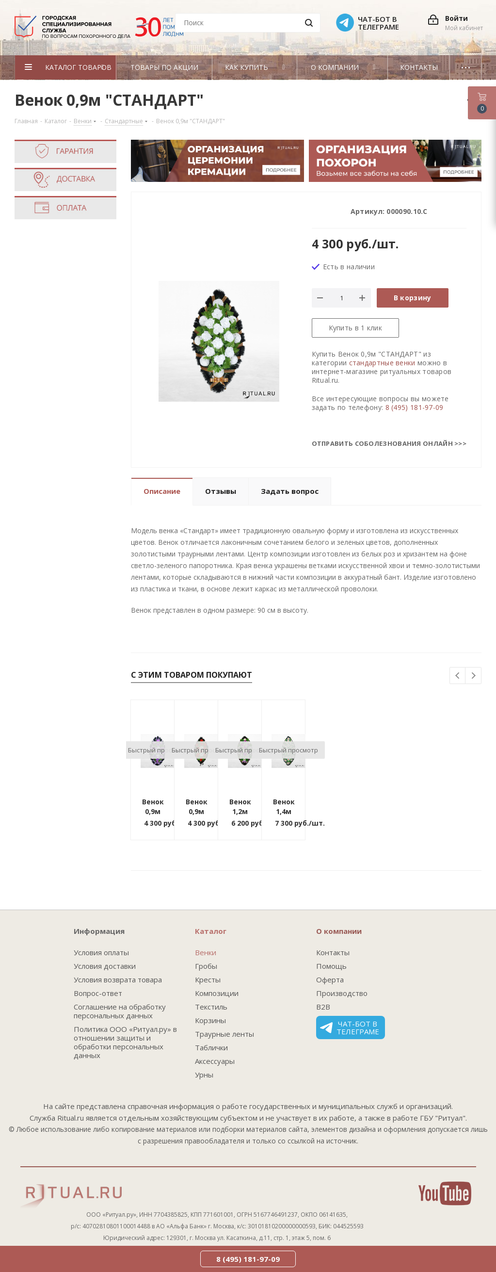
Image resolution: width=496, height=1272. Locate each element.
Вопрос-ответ (98, 993)
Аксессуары (215, 1061)
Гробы (206, 966)
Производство (342, 993)
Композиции (217, 993)
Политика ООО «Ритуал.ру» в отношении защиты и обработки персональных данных (125, 1042)
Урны (204, 1074)
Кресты (208, 979)
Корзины (210, 1020)
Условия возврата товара (118, 979)
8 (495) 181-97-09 (414, 407)
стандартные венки (382, 362)
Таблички (211, 1047)
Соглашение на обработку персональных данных (120, 1011)
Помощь (331, 966)
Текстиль (211, 1006)
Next (473, 676)
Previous (458, 676)
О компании (339, 931)
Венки (205, 952)
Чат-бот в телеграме (349, 1027)
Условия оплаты (101, 952)
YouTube (444, 1193)
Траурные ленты (224, 1034)
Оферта (330, 979)
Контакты (333, 952)
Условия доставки (105, 966)
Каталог (210, 931)
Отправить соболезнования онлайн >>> (389, 443)
